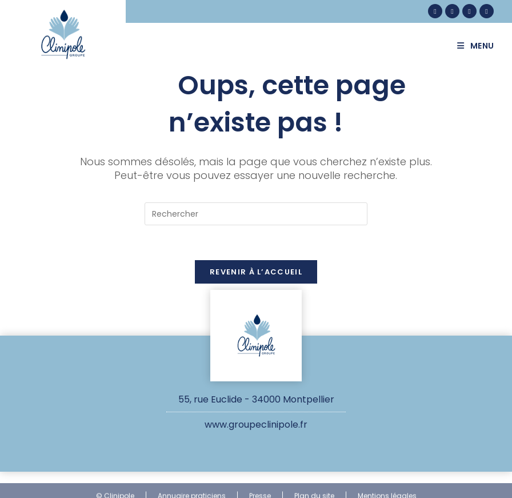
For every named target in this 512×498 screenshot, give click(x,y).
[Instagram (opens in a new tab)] (452, 11)
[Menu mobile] (480, 45)
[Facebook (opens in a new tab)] (435, 11)
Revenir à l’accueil (256, 271)
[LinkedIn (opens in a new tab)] (469, 11)
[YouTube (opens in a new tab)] (486, 11)
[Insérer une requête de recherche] (256, 213)
